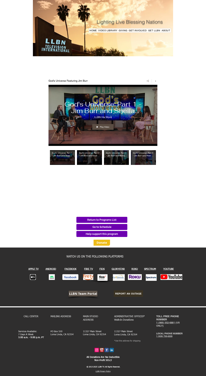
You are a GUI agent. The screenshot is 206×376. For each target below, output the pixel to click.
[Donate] (102, 243)
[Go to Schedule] (101, 227)
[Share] (148, 81)
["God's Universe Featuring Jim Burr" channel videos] (103, 159)
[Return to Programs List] (101, 220)
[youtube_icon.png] (102, 350)
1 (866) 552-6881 (165, 322)
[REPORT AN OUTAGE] (128, 293)
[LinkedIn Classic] (112, 350)
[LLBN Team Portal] (83, 293)
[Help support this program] (101, 234)
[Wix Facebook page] (107, 350)
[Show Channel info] (154, 81)
